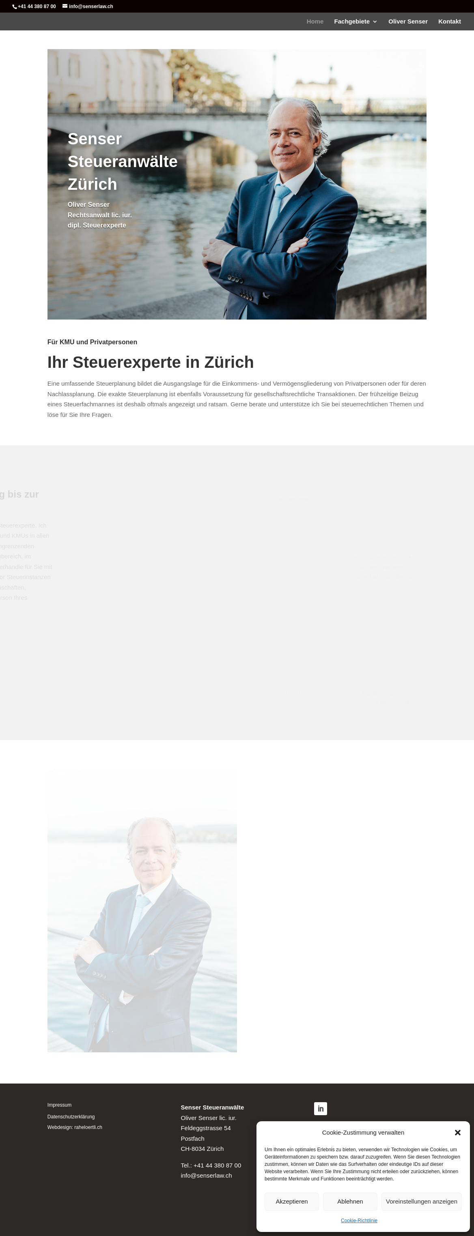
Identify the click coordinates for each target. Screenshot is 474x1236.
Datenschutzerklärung (71, 1117)
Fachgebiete (352, 22)
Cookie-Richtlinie (359, 1220)
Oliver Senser (408, 22)
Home (315, 22)
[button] (458, 1133)
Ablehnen (350, 1201)
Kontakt (449, 22)
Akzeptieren (292, 1201)
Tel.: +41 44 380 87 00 (211, 1165)
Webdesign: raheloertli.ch (74, 1127)
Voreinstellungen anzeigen (421, 1201)
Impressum (59, 1105)
